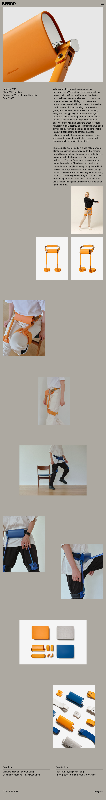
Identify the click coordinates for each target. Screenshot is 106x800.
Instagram (98, 791)
